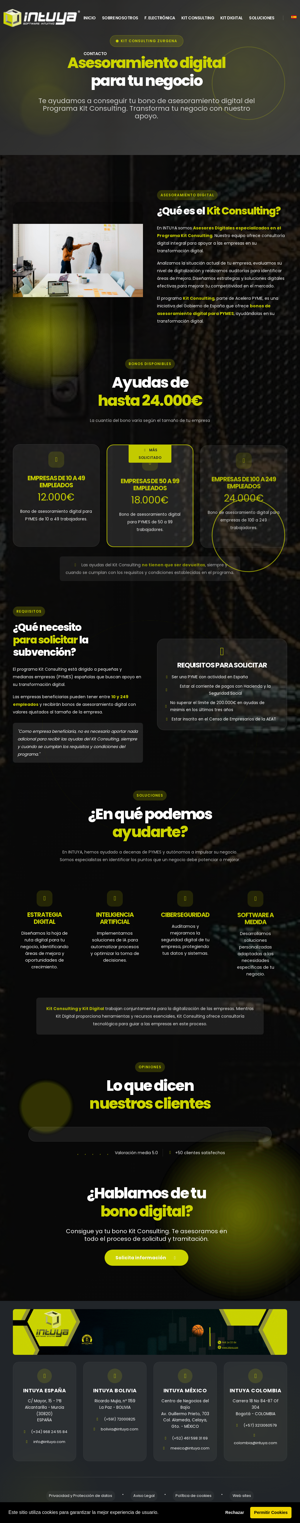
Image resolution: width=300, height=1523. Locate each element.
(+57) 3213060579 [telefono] (260, 1435)
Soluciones (261, 18)
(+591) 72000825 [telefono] (120, 1423)
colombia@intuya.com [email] (255, 1453)
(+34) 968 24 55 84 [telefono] (49, 1436)
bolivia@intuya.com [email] (119, 1433)
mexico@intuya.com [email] (190, 1452)
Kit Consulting (197, 18)
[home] (42, 18)
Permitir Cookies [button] (270, 1512)
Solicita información (146, 1266)
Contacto (95, 54)
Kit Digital (231, 18)
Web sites (233, 1499)
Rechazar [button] (234, 1512)
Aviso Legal (146, 1499)
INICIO (89, 18)
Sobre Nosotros (120, 18)
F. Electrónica (159, 18)
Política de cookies (191, 1499)
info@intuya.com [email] (49, 1446)
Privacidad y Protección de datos (88, 1499)
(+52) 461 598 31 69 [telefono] (190, 1442)
